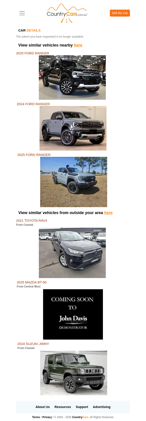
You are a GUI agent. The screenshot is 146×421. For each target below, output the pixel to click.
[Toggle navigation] (22, 13)
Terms (36, 417)
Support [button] (82, 407)
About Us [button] (42, 407)
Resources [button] (62, 407)
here (78, 45)
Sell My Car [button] (120, 13)
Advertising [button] (102, 407)
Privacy (47, 417)
